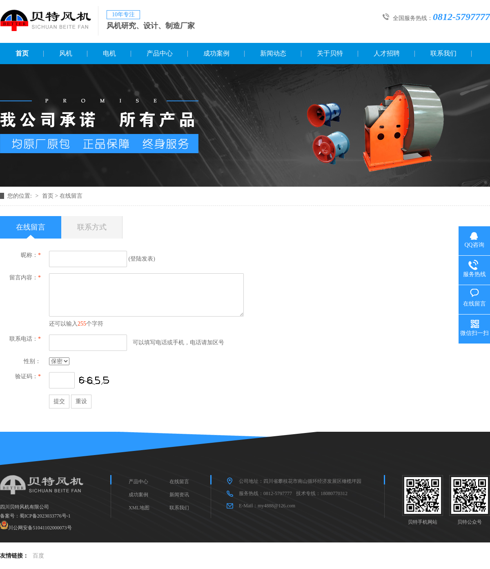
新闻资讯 (179, 495)
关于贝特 (330, 53)
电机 (109, 53)
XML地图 (139, 508)
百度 (38, 556)
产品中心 (160, 53)
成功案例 (216, 53)
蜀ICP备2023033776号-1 (45, 516)
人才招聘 (387, 53)
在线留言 (71, 196)
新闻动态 (273, 53)
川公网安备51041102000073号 (40, 528)
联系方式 (92, 227)
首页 (22, 53)
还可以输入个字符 (76, 324)
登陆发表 (141, 259)
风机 (65, 53)
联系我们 (443, 53)
